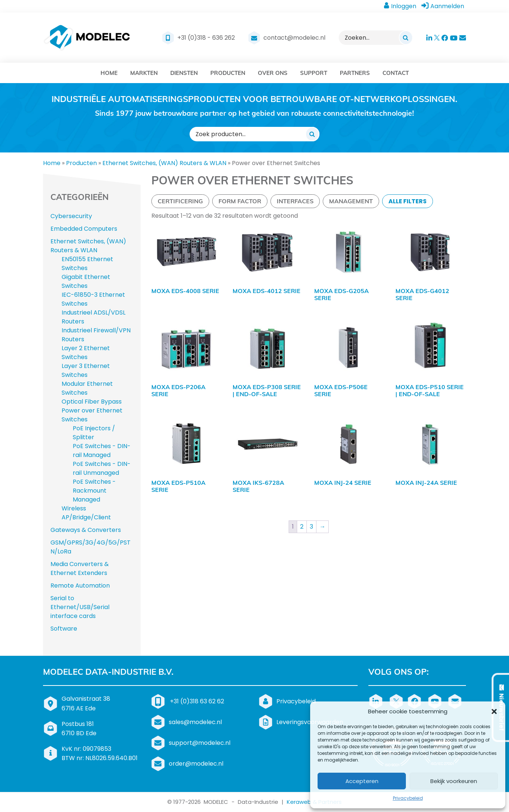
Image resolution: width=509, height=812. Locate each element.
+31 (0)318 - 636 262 (206, 37)
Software (63, 628)
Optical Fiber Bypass (92, 401)
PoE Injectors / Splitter (94, 432)
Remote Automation (80, 585)
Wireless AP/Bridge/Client (86, 513)
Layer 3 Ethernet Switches (86, 370)
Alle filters (407, 201)
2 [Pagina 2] (301, 526)
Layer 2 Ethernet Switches (86, 352)
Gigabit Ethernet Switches (86, 281)
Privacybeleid (408, 798)
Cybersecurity (71, 216)
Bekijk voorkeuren (453, 781)
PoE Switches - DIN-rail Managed (102, 450)
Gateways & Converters (85, 530)
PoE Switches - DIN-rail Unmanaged (102, 468)
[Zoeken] (406, 37)
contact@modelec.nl (294, 37)
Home (51, 163)
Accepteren (361, 781)
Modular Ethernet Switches (87, 388)
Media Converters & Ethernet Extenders (79, 568)
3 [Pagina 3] (311, 526)
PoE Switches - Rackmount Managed (94, 490)
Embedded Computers (83, 228)
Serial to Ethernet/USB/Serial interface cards (79, 607)
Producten (81, 163)
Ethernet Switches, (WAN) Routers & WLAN (164, 163)
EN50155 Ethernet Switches (87, 263)
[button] (494, 711)
